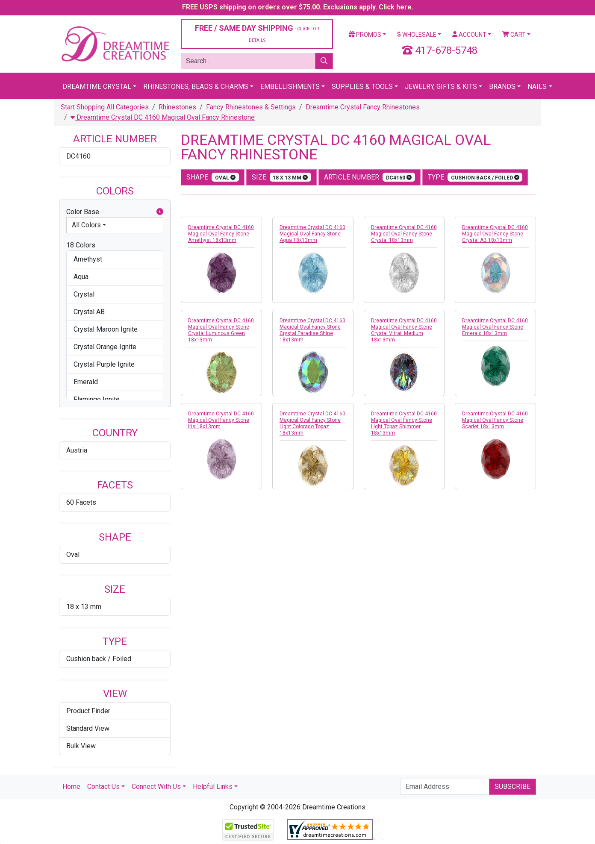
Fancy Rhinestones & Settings (251, 107)
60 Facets (81, 502)
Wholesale (416, 34)
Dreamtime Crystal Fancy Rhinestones (363, 107)
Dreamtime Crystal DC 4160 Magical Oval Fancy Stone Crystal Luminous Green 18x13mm (221, 330)
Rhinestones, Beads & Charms (195, 86)
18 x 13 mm (83, 607)
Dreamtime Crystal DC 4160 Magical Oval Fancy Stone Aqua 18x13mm (312, 233)
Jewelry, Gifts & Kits (441, 86)
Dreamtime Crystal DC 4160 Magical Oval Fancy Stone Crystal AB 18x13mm (495, 233)
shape (212, 177)
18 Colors (80, 245)
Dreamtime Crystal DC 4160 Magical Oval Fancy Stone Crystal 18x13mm (404, 233)
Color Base (114, 212)
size (282, 177)
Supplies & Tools (362, 86)
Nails (537, 86)
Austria (76, 450)
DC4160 (78, 156)
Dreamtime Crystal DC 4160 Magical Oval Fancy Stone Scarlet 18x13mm (495, 420)
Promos (365, 34)
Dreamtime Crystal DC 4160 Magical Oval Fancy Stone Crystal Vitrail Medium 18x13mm (404, 330)
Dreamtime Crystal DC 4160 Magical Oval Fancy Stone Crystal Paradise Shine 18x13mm (312, 330)
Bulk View (81, 746)
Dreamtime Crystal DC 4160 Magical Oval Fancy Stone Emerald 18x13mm (495, 327)
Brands (502, 86)
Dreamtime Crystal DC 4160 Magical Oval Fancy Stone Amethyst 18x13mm (221, 233)
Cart (514, 34)
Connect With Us (156, 786)
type (475, 177)
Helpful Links (213, 786)
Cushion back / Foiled (98, 659)
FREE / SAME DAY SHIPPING (257, 33)
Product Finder (88, 711)
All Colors (86, 225)
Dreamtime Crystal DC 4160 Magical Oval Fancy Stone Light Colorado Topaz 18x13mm (312, 423)
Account (469, 34)
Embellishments (290, 86)
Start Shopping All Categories (105, 107)
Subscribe (512, 786)
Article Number (369, 177)
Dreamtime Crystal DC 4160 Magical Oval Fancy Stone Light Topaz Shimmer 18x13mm (404, 423)
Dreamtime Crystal (96, 86)
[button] (159, 212)
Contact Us (103, 786)
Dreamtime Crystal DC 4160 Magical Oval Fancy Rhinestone (163, 117)
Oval (73, 554)
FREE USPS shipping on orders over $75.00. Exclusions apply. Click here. (297, 7)
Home (71, 786)
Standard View (87, 728)
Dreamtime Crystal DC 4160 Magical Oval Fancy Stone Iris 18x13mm (221, 420)
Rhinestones (177, 107)
